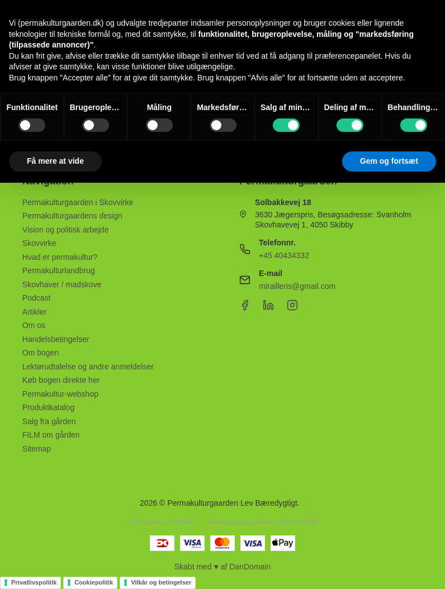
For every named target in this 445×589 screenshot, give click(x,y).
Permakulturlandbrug (58, 270)
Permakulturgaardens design (72, 215)
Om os (33, 325)
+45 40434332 (284, 255)
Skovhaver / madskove (62, 284)
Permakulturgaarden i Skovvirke (77, 202)
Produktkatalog (48, 407)
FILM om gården (51, 434)
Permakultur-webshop (60, 394)
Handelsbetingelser (55, 339)
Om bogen (40, 352)
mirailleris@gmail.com (297, 286)
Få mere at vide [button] (55, 160)
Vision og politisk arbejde (65, 229)
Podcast (36, 297)
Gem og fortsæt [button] (389, 160)
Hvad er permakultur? (60, 257)
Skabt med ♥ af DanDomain (222, 566)
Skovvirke (39, 243)
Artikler (34, 311)
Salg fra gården (49, 421)
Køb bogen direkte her (61, 380)
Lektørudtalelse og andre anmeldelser (88, 366)
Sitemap (36, 448)
